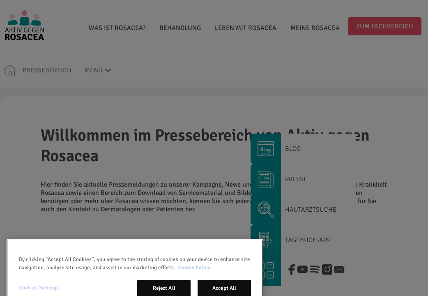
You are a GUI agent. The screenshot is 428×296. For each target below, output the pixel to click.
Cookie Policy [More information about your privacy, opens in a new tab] (194, 278)
